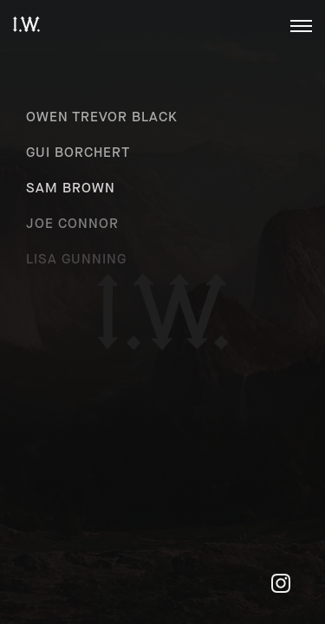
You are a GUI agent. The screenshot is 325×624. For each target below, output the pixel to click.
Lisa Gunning (76, 259)
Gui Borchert (78, 152)
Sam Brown (70, 188)
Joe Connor (72, 223)
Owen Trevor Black (102, 116)
